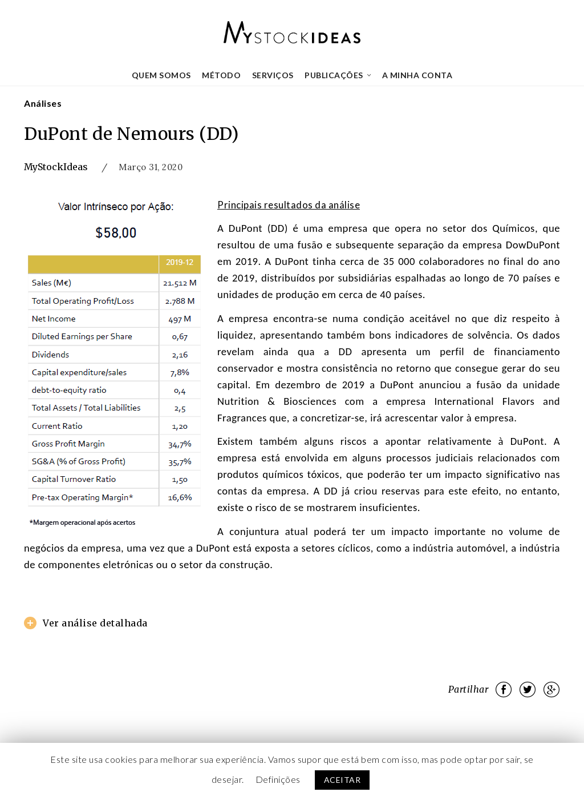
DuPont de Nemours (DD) (131, 133)
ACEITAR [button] (342, 780)
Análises (43, 103)
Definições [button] (278, 779)
